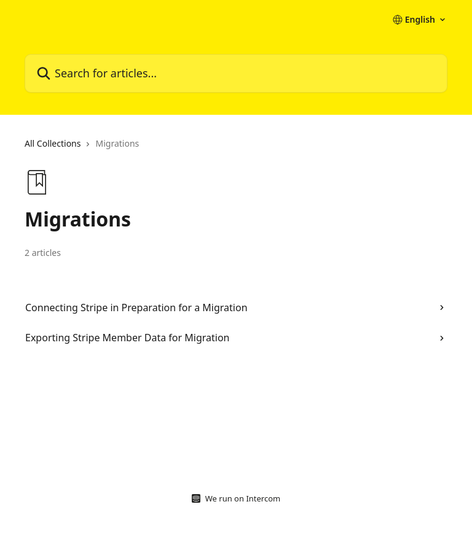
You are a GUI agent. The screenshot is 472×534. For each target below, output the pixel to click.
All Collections (53, 143)
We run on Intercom (242, 498)
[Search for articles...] (236, 73)
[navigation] (236, 148)
